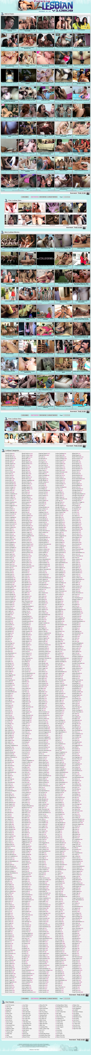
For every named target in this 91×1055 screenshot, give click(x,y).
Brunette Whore (25, 567)
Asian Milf (7, 695)
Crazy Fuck (24, 732)
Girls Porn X (76, 1020)
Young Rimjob (75, 983)
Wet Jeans (74, 904)
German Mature (42, 525)
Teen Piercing (75, 789)
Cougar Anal (25, 708)
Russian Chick (75, 470)
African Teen (8, 473)
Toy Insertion (75, 849)
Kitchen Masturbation (44, 812)
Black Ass (7, 911)
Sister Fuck (74, 557)
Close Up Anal (25, 668)
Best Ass (7, 810)
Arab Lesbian (8, 654)
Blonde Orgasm (25, 462)
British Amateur (25, 502)
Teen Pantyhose (75, 785)
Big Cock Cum (8, 857)
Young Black (75, 966)
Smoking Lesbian (76, 619)
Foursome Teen (42, 493)
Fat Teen (24, 963)
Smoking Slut (75, 624)
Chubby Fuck (25, 636)
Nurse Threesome (59, 722)
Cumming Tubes (44, 1027)
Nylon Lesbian (58, 728)
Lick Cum (57, 490)
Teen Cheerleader (76, 730)
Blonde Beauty (8, 968)
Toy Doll (74, 847)
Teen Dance (75, 740)
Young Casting (75, 972)
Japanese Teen (42, 784)
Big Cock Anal (8, 852)
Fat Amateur (25, 943)
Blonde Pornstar (25, 463)
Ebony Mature (25, 901)
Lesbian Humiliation (43, 926)
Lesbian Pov (41, 966)
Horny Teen (41, 686)
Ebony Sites (42, 1010)
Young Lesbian (75, 982)
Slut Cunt (74, 602)
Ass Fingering (8, 718)
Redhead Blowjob (59, 946)
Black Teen (7, 951)
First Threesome (42, 463)
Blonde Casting (8, 975)
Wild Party (74, 950)
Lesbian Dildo (42, 901)
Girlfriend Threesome (44, 544)
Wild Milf (74, 945)
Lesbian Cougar (42, 899)
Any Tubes (38, 443)
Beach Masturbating (9, 790)
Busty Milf (24, 592)
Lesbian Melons (42, 940)
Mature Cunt (58, 532)
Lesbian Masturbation (44, 938)
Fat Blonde (24, 948)
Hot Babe (41, 688)
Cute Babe (24, 767)
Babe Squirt (8, 742)
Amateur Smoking (9, 550)
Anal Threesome (9, 648)
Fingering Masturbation (27, 992)
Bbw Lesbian (8, 769)
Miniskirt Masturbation (60, 658)
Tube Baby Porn (27, 1021)
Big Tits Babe (8, 884)
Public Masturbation (60, 896)
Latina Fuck (41, 844)
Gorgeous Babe (42, 560)
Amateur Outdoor (9, 539)
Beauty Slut (8, 807)
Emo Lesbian (25, 916)
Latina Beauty (42, 836)
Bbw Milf (7, 774)
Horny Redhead (42, 685)
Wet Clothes (75, 903)
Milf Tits (57, 651)
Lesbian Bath (42, 883)
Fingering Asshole (26, 990)
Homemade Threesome (44, 658)
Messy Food (58, 596)
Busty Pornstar (25, 596)
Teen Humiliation (76, 770)
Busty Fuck (24, 587)
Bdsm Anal (7, 784)
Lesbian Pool (42, 963)
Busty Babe (24, 579)
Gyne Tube (66, 443)
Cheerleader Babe (26, 628)
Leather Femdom (43, 869)
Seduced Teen (75, 503)
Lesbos (58, 1028)
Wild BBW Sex (77, 1015)
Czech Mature (25, 794)
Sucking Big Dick (76, 686)
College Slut (25, 703)
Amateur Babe (8, 478)
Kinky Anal (41, 797)
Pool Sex (57, 834)
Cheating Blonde (26, 616)
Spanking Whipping (76, 643)
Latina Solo (41, 862)
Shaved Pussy (75, 542)
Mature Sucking (59, 586)
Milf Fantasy (58, 612)
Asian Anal (7, 658)
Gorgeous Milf (42, 567)
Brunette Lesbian (26, 545)
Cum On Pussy (25, 750)
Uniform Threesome (77, 869)
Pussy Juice (58, 908)
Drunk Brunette (25, 859)
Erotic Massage (25, 921)
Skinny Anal (75, 560)
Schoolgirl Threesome (77, 495)
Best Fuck (7, 815)
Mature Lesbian (59, 559)
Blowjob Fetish (25, 482)
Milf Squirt (58, 641)
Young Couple (75, 975)
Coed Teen (24, 691)
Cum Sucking (25, 757)
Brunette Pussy (25, 555)
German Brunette (43, 520)
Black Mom (8, 933)
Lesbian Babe (42, 881)
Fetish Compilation (26, 982)
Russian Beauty (75, 463)
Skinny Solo (75, 589)
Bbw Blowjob (8, 760)
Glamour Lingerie (43, 550)
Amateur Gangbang (9, 517)
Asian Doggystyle (9, 675)
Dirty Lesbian (25, 827)
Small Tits (74, 606)
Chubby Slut (25, 646)
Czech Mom (25, 797)
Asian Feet (7, 678)
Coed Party (24, 690)
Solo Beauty (75, 628)
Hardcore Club (42, 631)
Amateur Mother (9, 532)
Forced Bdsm (42, 488)
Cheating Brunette (26, 618)
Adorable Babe (8, 455)
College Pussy (25, 701)
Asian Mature (8, 693)
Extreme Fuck (25, 931)
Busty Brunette (25, 584)
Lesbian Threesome (59, 472)
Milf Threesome (59, 649)
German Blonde (42, 519)
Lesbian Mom (42, 943)
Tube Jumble (79, 225)
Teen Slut (74, 797)
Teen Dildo (74, 743)
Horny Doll (41, 670)
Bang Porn (52, 213)
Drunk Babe (25, 856)
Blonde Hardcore (26, 453)
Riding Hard (75, 453)
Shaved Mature (75, 537)
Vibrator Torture (76, 874)
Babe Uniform (8, 743)
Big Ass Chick (8, 831)
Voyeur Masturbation (77, 899)
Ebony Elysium (26, 1035)
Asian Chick (8, 670)
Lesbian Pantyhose (43, 958)
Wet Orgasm (75, 908)
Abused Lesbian (9, 453)
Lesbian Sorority (42, 990)
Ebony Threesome (26, 914)
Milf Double (58, 611)
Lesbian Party (42, 960)
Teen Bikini (75, 725)
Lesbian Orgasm (42, 953)
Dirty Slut (24, 834)
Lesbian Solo (42, 988)
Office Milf (58, 733)
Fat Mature (24, 956)
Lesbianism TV (60, 1018)
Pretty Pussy (58, 889)
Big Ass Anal (8, 821)
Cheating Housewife (26, 621)
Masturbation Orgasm (60, 510)
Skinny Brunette (76, 572)
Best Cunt (7, 814)
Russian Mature (75, 480)
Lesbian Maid (42, 935)
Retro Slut (57, 985)
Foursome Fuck (42, 492)
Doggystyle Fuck (26, 841)
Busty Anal (24, 576)
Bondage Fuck (25, 485)
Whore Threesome (76, 928)
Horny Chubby (42, 666)
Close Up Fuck (25, 670)
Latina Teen (41, 866)
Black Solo (7, 948)
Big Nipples (8, 879)
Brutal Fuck (24, 572)
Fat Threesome (25, 965)
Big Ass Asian (8, 822)
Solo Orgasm (75, 634)
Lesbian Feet (42, 909)
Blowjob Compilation (27, 480)
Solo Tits (74, 639)
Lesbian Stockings (59, 458)
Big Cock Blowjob (9, 854)
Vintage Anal (75, 876)
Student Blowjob (76, 673)
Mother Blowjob (59, 693)
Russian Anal (75, 460)
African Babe (8, 468)
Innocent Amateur (43, 711)
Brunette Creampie (26, 534)
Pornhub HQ (25, 225)
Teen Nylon (75, 779)
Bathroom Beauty (9, 752)
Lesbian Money (42, 945)
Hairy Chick (41, 604)
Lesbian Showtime (61, 1020)
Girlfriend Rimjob (43, 540)
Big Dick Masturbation (10, 873)
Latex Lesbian (42, 824)
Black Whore (8, 958)
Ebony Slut (24, 909)
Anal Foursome (8, 624)
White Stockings (76, 916)
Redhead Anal (58, 941)
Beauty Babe (8, 794)
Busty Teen (24, 599)
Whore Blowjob (76, 918)
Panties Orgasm (59, 784)
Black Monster (8, 935)
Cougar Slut (24, 713)
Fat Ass (23, 945)
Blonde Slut (24, 468)
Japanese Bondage (43, 765)
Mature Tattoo (58, 587)
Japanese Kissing (43, 770)
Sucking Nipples (76, 695)
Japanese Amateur (43, 755)
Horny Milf (41, 678)
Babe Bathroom (8, 732)
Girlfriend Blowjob (43, 537)
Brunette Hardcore (26, 544)
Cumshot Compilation (27, 760)
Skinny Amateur (76, 559)
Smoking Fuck (75, 618)
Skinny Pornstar (76, 586)
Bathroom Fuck (8, 753)
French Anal (41, 497)
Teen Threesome (76, 810)
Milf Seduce (58, 636)
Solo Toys (74, 641)
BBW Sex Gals (43, 1021)
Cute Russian (25, 780)
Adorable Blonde (9, 456)
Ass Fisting (7, 720)
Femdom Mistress (26, 975)
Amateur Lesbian (9, 527)
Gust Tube (52, 443)
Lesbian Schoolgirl (43, 975)
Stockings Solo (75, 661)
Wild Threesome (76, 956)
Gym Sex (41, 591)
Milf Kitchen (58, 623)
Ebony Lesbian (25, 898)
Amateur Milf (8, 529)
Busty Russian (25, 597)
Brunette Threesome (26, 566)
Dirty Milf (24, 829)
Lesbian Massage (43, 936)
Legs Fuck (41, 874)
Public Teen (58, 899)
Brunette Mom (25, 549)
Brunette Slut (25, 557)
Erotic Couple (25, 919)
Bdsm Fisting (8, 785)
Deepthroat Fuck (26, 807)
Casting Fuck (25, 604)
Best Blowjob (8, 812)
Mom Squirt (58, 678)
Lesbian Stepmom (59, 456)
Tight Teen (74, 837)
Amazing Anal (8, 572)
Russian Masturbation (77, 478)
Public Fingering (59, 894)
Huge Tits (41, 708)
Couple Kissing (25, 720)
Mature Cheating (59, 529)
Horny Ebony (42, 671)
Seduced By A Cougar (77, 502)
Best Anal (7, 809)
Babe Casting (8, 735)
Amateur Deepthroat (10, 502)
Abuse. (46, 1046)
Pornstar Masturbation (60, 849)
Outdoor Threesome (60, 777)
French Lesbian (42, 500)
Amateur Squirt (8, 554)
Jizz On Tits (41, 794)
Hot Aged (59, 1013)
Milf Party (57, 629)
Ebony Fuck (25, 893)
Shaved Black (75, 525)
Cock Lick (24, 685)
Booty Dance (25, 492)
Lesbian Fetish (42, 911)
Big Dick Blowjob (9, 866)
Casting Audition (26, 602)
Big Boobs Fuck (9, 846)
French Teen (41, 503)
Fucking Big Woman (44, 1033)
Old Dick (57, 740)
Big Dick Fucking (9, 871)
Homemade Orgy (43, 654)
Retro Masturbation (59, 980)
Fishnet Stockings (43, 475)
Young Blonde (75, 968)
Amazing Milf (8, 587)
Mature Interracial (59, 552)
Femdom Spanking (26, 978)
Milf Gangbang (59, 618)
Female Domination (26, 970)
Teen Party (74, 787)
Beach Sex (7, 792)
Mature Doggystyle (59, 535)
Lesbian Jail (41, 928)
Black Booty (8, 919)
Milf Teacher (58, 648)
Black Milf (7, 931)
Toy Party (74, 851)
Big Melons (8, 876)
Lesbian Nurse (42, 948)
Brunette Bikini (25, 524)
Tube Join (25, 213)
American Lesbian (9, 599)
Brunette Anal (25, 514)
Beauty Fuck (8, 800)
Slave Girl (74, 596)
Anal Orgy (7, 634)
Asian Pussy (8, 705)
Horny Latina (42, 675)
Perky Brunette (58, 804)
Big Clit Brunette (9, 849)
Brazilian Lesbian (26, 498)
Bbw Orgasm (8, 775)
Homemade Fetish (43, 648)
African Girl (8, 470)
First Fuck (41, 460)
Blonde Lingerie (25, 456)
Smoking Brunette (76, 612)
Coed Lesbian (25, 688)
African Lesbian (9, 472)
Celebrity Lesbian (26, 609)
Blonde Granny (8, 992)
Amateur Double (9, 508)
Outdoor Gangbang (59, 769)
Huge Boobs (41, 691)
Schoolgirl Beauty (76, 490)
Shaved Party (75, 540)
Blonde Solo (25, 470)
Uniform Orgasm (76, 867)
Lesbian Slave (42, 985)
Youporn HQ (66, 431)
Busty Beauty (25, 581)
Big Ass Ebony (8, 832)
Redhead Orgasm (59, 958)
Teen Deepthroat (76, 742)
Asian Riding (8, 706)
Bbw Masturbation (9, 772)
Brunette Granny (26, 542)
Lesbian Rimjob (42, 973)
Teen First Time (75, 758)
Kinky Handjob (42, 800)
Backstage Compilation (10, 745)
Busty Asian (25, 577)
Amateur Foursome (9, 514)
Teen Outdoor (75, 784)
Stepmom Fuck (75, 654)
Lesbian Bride (42, 891)
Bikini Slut (7, 903)
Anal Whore (8, 651)
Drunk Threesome (26, 873)
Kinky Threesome (43, 809)
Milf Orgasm (58, 626)
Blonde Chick (8, 978)
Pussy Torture (58, 921)
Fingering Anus (25, 988)
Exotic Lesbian (25, 926)
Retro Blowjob (58, 973)
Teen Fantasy (75, 752)
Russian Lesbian (76, 477)
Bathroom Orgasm (9, 755)
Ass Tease (7, 725)
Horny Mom (41, 680)
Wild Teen (74, 955)
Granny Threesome (43, 581)
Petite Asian (58, 810)
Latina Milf (41, 852)
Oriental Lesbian (59, 758)
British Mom (25, 510)
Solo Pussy (74, 636)
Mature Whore (58, 594)
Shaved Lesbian (76, 535)
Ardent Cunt (38, 213)
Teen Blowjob (75, 727)
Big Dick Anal (8, 864)
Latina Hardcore (42, 847)
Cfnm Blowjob (25, 612)
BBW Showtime (43, 1023)
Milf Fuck (57, 616)
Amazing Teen (8, 591)
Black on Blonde (9, 960)
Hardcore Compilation (44, 633)
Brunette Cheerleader (27, 529)
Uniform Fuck (75, 864)
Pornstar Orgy (58, 852)
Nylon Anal (58, 725)
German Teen (42, 529)
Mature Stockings (59, 582)
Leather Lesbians (43, 871)
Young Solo (75, 988)
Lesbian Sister (42, 983)
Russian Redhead (76, 485)
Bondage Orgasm (26, 487)
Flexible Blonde (42, 480)
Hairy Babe (41, 597)
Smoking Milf (75, 623)
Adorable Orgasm (9, 463)
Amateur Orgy (8, 537)
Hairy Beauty (42, 599)
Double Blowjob (26, 846)
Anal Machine (8, 631)
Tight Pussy (75, 836)
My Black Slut (43, 1016)
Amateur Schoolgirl (9, 547)
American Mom (9, 604)
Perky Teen (58, 807)
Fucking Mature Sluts (45, 1037)
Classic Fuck (25, 651)
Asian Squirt (8, 711)
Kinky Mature (42, 805)
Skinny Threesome (76, 592)
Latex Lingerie (42, 826)
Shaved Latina (75, 534)
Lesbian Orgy (42, 955)
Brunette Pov (25, 554)
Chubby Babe (25, 633)
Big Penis (7, 881)
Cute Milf (24, 779)
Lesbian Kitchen (42, 931)
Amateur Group (8, 519)
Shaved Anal (75, 519)
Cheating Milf (25, 623)
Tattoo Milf (74, 705)
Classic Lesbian (25, 654)
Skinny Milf (75, 582)
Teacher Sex (75, 708)
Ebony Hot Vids (43, 1005)
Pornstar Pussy (58, 857)
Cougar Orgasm (25, 711)
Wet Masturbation (76, 906)
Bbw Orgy (7, 777)
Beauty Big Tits (8, 795)
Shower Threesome (76, 555)
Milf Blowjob (58, 604)
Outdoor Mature (59, 774)
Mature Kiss (58, 554)
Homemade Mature (43, 653)
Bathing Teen (8, 750)
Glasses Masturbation (44, 559)
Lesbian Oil (41, 951)
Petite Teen (58, 821)
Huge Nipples (42, 703)
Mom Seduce (58, 675)
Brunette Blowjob (26, 525)
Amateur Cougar (9, 495)
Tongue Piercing (76, 846)
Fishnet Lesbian (42, 472)
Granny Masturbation (44, 577)
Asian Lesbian (8, 688)
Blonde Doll (8, 983)
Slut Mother (75, 604)
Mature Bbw (58, 517)
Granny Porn (60, 1010)
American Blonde (9, 594)
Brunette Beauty (25, 520)
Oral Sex (57, 750)
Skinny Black (75, 567)
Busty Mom (24, 594)
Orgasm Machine (59, 753)
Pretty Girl (57, 886)
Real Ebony (58, 931)
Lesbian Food (42, 916)
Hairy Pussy (41, 619)
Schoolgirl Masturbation (77, 493)
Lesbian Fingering (43, 913)
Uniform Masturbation (77, 866)
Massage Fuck (58, 502)
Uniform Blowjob (76, 859)
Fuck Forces (38, 225)
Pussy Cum (58, 901)
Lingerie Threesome (60, 498)
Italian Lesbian (42, 752)
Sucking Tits (75, 696)
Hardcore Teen (42, 643)
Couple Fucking (25, 718)
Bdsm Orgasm (8, 787)
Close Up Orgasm (26, 675)
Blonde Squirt (25, 472)
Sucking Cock (75, 690)
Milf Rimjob (58, 634)
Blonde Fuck (8, 988)
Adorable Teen (8, 465)
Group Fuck (41, 586)
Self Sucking (75, 505)
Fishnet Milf (41, 473)
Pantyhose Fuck (59, 789)
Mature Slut (58, 577)
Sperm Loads (75, 648)
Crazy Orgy (24, 735)
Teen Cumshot (75, 737)
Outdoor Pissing (59, 775)
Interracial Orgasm (43, 743)
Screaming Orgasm (76, 498)
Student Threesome (76, 680)
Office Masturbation (60, 732)
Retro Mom (58, 983)
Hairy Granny (42, 607)
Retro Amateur (58, 966)
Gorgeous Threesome (44, 569)
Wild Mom (74, 946)
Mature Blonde (58, 524)
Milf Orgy (57, 628)
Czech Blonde (25, 787)
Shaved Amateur (76, 517)
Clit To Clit (24, 666)
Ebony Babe (25, 879)
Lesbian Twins (58, 477)
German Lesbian (42, 524)
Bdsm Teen (7, 789)
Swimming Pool (76, 700)
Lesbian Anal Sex (43, 878)
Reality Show (58, 936)
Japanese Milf (42, 779)
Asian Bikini (8, 666)
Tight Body (74, 832)
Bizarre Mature (8, 908)
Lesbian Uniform (59, 478)
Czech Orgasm (25, 799)
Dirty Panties (25, 832)
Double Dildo (25, 847)
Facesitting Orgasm (26, 933)
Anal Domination (9, 618)
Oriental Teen (58, 760)
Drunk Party (25, 867)
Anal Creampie (8, 612)
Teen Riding (75, 794)
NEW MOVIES (43, 197)
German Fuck (42, 522)
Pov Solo (57, 874)
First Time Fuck (42, 465)
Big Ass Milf (8, 837)
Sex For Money (75, 507)
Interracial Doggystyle (44, 732)
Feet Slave (24, 968)
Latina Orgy (41, 857)
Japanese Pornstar (43, 782)
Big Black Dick (8, 844)
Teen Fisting (75, 760)
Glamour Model (42, 552)
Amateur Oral (8, 534)
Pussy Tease (58, 919)
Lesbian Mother (42, 946)
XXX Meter (76, 1018)
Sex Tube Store (26, 1018)
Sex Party (74, 510)
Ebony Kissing (25, 896)
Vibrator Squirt (75, 873)
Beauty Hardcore (9, 802)
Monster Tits (58, 690)
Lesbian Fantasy (42, 908)
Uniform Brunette (76, 861)
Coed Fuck (24, 686)
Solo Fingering (75, 631)
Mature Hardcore (59, 550)
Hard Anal (41, 624)
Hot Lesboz (59, 1015)
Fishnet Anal (42, 470)
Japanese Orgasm (43, 780)
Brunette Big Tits (26, 522)
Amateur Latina (8, 525)
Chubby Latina (25, 638)
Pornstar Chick (58, 844)
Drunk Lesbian (25, 862)
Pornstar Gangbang (59, 847)
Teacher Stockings (76, 710)
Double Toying (25, 854)
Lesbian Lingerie (43, 933)
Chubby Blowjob (26, 634)
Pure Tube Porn (26, 1013)
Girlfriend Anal (42, 535)
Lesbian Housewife (43, 925)
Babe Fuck (7, 738)
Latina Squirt (42, 864)
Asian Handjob (8, 683)
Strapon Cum (75, 665)
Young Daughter (76, 977)
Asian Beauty (8, 663)
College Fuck (25, 695)
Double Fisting (25, 851)
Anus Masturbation (9, 653)
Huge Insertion (42, 701)
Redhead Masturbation (60, 955)
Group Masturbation (43, 587)
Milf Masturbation (59, 624)
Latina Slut (41, 861)
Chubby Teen (25, 648)
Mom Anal (57, 663)
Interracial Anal (42, 722)
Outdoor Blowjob (59, 763)
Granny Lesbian (42, 576)
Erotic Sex (24, 923)
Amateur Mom (8, 530)
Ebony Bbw (24, 881)
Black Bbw (7, 914)
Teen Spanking (75, 800)
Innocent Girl (42, 717)
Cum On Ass (25, 747)
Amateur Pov (8, 540)
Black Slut (7, 946)
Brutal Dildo (25, 571)
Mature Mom (58, 564)
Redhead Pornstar (59, 960)
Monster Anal (58, 681)
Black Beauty (8, 916)
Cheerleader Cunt (26, 629)
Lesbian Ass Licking (43, 879)
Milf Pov (57, 633)
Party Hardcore (58, 797)
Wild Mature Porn (77, 1016)
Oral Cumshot (58, 747)
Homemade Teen (42, 656)
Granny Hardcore (43, 574)
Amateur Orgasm (9, 535)
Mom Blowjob (58, 665)
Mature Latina (58, 557)
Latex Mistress (42, 827)
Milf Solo (57, 638)
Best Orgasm (8, 819)
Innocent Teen (42, 720)
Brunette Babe (25, 517)
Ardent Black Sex (27, 1023)
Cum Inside (24, 745)
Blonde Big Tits (8, 970)
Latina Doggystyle (43, 842)
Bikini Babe (8, 896)
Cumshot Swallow (26, 762)
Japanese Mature (42, 777)
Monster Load (58, 686)
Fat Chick (24, 951)
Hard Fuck (41, 626)
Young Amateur (75, 958)
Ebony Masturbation (26, 899)
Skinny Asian (75, 562)
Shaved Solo (75, 545)
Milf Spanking (58, 639)
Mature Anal (58, 514)
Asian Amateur (8, 656)
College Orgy (25, 698)
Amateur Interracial (9, 524)
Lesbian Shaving (42, 980)
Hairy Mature (42, 616)
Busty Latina (25, 589)
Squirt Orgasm (75, 651)
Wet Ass (74, 901)
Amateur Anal (8, 475)
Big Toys (7, 894)
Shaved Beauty (75, 524)
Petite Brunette (58, 814)
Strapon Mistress (76, 668)
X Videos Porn (76, 1023)
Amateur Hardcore (9, 522)
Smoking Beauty (76, 609)
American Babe (8, 592)
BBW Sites (42, 1025)
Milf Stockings (58, 643)
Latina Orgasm (42, 856)
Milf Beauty (58, 601)
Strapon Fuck (75, 666)
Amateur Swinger (9, 560)
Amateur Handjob (9, 520)
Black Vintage (8, 956)
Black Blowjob (8, 918)
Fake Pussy (24, 938)
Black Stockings (9, 950)
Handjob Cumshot (43, 623)
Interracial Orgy (42, 745)
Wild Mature (75, 943)
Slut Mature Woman (78, 1011)
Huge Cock (41, 693)
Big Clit (7, 847)
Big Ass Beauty (8, 826)
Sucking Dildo (75, 693)
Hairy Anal (41, 594)
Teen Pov (74, 790)
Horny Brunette (42, 665)
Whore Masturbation (77, 921)
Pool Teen (57, 837)
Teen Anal (74, 713)
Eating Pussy (25, 874)
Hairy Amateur (42, 592)
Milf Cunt (57, 607)
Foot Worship (42, 487)
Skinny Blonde (75, 569)
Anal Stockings (8, 643)
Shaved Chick (75, 530)
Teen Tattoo (75, 809)
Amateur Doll (8, 507)
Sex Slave (74, 512)
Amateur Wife (8, 571)
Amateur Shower (9, 549)
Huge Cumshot (42, 695)
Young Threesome (76, 992)
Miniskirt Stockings (60, 661)
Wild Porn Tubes (38, 431)
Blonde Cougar (8, 980)
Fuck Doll (41, 505)
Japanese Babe (42, 760)
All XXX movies (11, 213)
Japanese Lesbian (43, 772)
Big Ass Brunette (9, 829)
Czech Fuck (24, 790)
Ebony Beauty (25, 883)
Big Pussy (7, 883)
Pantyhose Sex (58, 792)
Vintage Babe (75, 878)
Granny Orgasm (42, 579)
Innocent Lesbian (43, 718)
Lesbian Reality (42, 972)
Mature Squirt (58, 581)
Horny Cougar (42, 668)
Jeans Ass (41, 787)
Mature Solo (58, 579)
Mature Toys (58, 592)
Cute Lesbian (25, 777)
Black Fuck (7, 926)
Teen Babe (74, 718)
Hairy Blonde (42, 601)
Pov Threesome (59, 876)
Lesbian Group (42, 921)
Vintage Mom (75, 889)
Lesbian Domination (43, 904)
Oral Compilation (59, 743)
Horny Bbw (41, 661)
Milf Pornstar (58, 631)
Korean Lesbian (42, 815)
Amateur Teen (8, 564)
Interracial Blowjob (43, 727)
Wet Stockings (75, 913)
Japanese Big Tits (43, 762)
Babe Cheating (8, 737)
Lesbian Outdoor (42, 956)
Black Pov (7, 941)
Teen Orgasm (75, 780)
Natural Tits (58, 715)
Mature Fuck (58, 544)
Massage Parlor (59, 507)
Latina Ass (41, 834)
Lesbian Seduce (42, 978)
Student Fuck (75, 675)
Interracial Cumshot (43, 728)
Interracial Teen (42, 748)
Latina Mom (41, 854)
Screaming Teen (76, 500)
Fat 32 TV (42, 1030)
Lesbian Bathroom (43, 884)
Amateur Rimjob (9, 545)
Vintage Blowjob (76, 879)
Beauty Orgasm (8, 804)
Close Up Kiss (25, 671)
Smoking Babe (75, 607)
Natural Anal (58, 705)
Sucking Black (75, 688)
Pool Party (57, 832)
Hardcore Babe (42, 629)
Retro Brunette (58, 975)
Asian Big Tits (8, 665)
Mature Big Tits (59, 522)
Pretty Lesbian (58, 888)
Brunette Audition (26, 515)
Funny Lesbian (42, 508)
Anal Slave (7, 641)
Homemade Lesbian (43, 651)
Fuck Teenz (59, 1008)
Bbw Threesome (9, 782)
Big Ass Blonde (8, 827)
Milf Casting (58, 606)
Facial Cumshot (25, 936)
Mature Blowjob (59, 525)
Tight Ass (74, 831)
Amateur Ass (8, 477)
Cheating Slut (25, 626)
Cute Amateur (25, 765)
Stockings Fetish (76, 658)
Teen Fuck (74, 762)
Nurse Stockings (59, 720)
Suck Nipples (75, 681)
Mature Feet (58, 539)
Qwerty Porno (66, 225)
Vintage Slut (75, 894)
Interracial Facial (43, 733)
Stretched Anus (75, 670)
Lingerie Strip (58, 497)
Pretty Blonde (58, 881)
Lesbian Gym (42, 923)
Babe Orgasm (8, 740)
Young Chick (75, 973)
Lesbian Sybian (59, 465)
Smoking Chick (75, 614)
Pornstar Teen (58, 862)
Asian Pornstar (8, 701)
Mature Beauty (58, 519)
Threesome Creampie (77, 821)
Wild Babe (74, 931)
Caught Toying (25, 607)
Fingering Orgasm (43, 453)
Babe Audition (8, 730)
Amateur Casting (9, 487)
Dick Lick (24, 809)
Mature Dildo (58, 534)
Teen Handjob (75, 769)
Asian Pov (7, 703)
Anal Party (7, 638)
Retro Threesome (59, 987)
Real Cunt (57, 930)
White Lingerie (75, 914)
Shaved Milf (75, 539)
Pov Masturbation (59, 869)
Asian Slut (7, 708)
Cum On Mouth (25, 748)
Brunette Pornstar (26, 552)
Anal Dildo (7, 614)
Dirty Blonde (25, 821)
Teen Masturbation (76, 777)
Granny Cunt (42, 571)
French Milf (41, 502)
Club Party (24, 681)
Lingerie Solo (58, 495)
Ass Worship (8, 727)
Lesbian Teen (58, 470)
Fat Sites (42, 1032)
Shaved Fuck (75, 532)
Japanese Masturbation (44, 775)
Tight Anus (74, 829)
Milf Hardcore (58, 621)
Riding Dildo (58, 992)
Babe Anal (7, 728)
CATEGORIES (25, 197)
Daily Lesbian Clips (44, 1028)
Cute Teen (24, 782)
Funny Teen (41, 510)
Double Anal (25, 844)
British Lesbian (25, 505)
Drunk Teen (24, 871)
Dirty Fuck (24, 826)
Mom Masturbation (59, 671)
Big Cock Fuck (8, 859)
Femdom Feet (25, 972)
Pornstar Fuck (58, 846)
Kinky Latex (41, 802)
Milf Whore (58, 654)
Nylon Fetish (58, 727)
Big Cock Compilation (10, 856)
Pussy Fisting (58, 903)
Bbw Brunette (8, 762)
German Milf (42, 527)
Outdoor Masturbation (60, 772)
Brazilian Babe (25, 497)
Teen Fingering (75, 757)
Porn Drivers (52, 225)
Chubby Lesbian (26, 639)
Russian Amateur (76, 458)
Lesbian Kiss (42, 930)
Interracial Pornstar (43, 747)
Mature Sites (76, 1005)
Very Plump (76, 1013)
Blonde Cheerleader (9, 977)
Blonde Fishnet (8, 987)
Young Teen (75, 990)
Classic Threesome (26, 658)
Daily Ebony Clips (27, 1028)
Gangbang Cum (42, 512)
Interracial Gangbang (43, 737)
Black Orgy (7, 938)
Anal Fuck (7, 626)
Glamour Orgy (42, 554)
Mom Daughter (59, 668)
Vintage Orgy (75, 893)
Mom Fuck (58, 670)
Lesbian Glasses (42, 919)
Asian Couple (8, 671)
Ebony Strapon (25, 911)
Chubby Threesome (26, 649)
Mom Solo (57, 676)
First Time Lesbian (43, 467)
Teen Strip (74, 805)
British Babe (25, 503)
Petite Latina (58, 817)
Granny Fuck (42, 572)
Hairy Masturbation (43, 614)
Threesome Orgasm (76, 824)
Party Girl (57, 795)
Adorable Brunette (9, 458)
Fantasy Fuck (25, 941)
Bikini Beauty (8, 898)
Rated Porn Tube (27, 1015)
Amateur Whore (9, 569)
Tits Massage (75, 842)
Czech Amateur (25, 784)
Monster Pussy (58, 688)
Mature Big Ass (59, 520)
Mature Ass (58, 515)
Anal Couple (8, 611)
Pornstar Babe (58, 841)
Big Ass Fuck (8, 834)
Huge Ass (41, 690)
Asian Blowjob (8, 668)
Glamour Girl (42, 547)
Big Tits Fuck (8, 889)
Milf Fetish (58, 614)
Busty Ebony (25, 586)
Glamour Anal (42, 545)
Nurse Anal (58, 718)
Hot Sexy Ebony (44, 1011)
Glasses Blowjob (42, 555)
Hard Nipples (42, 628)
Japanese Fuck (42, 767)
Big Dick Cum (8, 869)
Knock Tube (79, 443)
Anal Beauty (8, 607)
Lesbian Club (42, 896)
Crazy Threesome (26, 738)
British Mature (25, 507)
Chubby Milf (25, 643)
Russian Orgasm (76, 483)
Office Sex (57, 735)
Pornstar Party (58, 854)
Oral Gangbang (59, 748)
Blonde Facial (8, 985)
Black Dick (7, 925)
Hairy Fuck (41, 606)
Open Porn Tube (77, 1028)
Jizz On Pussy (42, 792)
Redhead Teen (58, 963)
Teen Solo (74, 799)
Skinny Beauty (75, 566)
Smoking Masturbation (77, 621)
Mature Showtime (61, 1037)
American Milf (8, 602)
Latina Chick (42, 839)
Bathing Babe (8, 747)
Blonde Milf (25, 458)
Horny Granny (42, 673)
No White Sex (43, 1018)
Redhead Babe (58, 943)
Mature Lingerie (59, 560)
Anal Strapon (8, 644)
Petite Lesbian (58, 819)
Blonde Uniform (26, 477)
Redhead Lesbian (59, 953)
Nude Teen (57, 717)
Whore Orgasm (75, 925)
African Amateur (9, 467)
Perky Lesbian (58, 805)
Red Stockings (58, 940)
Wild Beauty (75, 935)
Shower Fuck (75, 550)
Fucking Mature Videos (62, 1005)
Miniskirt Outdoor (59, 659)
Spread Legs (75, 649)
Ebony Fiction (26, 1037)
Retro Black (58, 970)
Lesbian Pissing (42, 961)
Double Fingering (26, 849)
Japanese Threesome (43, 785)
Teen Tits (74, 812)
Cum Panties (25, 753)
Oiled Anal (57, 737)
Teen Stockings (75, 804)
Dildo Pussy (25, 812)
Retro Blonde (58, 972)
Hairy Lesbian (42, 612)
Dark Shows (26, 1030)
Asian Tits (7, 715)
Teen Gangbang (75, 763)
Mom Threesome (59, 680)
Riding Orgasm (75, 455)
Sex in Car (74, 514)
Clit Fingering (25, 659)
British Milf (24, 508)
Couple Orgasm (25, 722)
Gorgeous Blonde (43, 562)
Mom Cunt (57, 666)
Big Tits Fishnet (9, 888)
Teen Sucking (75, 807)
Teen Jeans (74, 772)
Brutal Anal (24, 569)
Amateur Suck (8, 559)
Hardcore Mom (42, 636)
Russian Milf (75, 482)
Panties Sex (58, 785)
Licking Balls (58, 492)
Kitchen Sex (41, 814)
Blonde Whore (25, 478)
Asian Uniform (8, 717)
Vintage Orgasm (76, 891)
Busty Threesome (26, 601)
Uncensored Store (11, 431)
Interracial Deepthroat (44, 730)
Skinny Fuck (75, 574)
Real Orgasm (58, 933)
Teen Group (75, 767)
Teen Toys (74, 814)
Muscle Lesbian (59, 703)
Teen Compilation (76, 733)
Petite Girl (57, 815)
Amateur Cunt (8, 500)
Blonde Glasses (8, 990)
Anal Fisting (8, 623)
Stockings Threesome (77, 663)
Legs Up (41, 876)
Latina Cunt (41, 841)
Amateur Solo (8, 552)
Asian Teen (7, 713)
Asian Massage (8, 690)
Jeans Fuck (41, 789)
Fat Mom (24, 960)
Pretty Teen (58, 891)
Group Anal (41, 582)
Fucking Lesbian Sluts (45, 1035)
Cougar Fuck (25, 710)
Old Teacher (58, 742)
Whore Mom (75, 923)
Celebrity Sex (25, 611)
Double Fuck (25, 852)
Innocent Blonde (42, 713)
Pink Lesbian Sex (77, 1006)
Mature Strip (58, 584)
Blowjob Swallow (26, 483)
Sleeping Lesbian (76, 599)
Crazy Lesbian (25, 733)
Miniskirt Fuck (58, 656)
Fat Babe (24, 946)
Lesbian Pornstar (42, 965)
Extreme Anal (25, 928)
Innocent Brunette (43, 715)
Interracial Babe (42, 723)
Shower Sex (75, 554)
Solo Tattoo (75, 638)
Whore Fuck (75, 919)
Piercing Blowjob (59, 822)
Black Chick (8, 921)
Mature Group (58, 547)
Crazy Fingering (25, 730)
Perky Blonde (58, 802)
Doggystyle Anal (26, 839)
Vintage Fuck (75, 881)
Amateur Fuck (8, 515)
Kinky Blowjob (42, 799)
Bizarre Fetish (8, 904)
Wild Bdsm (74, 933)
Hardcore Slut (42, 641)
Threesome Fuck (76, 822)
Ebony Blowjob (25, 884)
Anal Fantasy (8, 619)
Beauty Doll (8, 799)
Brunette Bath (25, 519)
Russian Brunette (76, 468)
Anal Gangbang (8, 628)
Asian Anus (7, 659)
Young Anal (75, 960)
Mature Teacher (59, 589)
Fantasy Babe (25, 940)
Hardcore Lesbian (43, 634)
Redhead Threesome (60, 965)
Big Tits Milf (8, 893)
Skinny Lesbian (75, 577)
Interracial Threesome (44, 750)
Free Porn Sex (76, 1025)
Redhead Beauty (59, 945)
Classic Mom (25, 656)
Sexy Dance (75, 515)
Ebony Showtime (44, 1008)
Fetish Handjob (25, 985)
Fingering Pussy (42, 455)
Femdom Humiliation (27, 973)
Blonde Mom (25, 460)
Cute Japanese (25, 774)
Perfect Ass (58, 800)
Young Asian (75, 961)
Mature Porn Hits (61, 1035)
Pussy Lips (57, 911)
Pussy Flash (58, 904)
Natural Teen (58, 713)
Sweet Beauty (75, 698)
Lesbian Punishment (43, 968)
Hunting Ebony (43, 1015)
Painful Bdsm (58, 779)
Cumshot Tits (25, 763)
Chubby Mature (25, 641)
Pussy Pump (58, 914)
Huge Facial (41, 700)
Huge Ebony (41, 698)
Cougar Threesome (26, 715)
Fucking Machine (43, 507)
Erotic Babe (24, 918)
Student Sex (75, 678)
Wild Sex (74, 951)
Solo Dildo (74, 629)
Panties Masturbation (60, 782)
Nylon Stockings (59, 730)
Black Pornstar (8, 940)
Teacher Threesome (76, 711)
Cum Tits (24, 758)
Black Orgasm (8, 936)
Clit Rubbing (25, 665)
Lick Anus (57, 488)
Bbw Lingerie (8, 770)
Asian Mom (8, 696)
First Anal (41, 456)
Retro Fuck (58, 977)
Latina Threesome (43, 867)
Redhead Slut (58, 961)
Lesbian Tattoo (58, 467)
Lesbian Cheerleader (43, 893)
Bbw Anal (7, 758)
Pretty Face (58, 884)
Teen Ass (74, 715)
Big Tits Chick (8, 886)
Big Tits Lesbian (9, 891)
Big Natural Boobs (9, 878)
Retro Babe (58, 968)
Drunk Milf (24, 864)
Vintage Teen (75, 896)
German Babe (42, 517)
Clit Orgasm (25, 663)
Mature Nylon (58, 566)
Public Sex (57, 898)
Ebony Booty (25, 886)
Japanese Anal (42, 757)
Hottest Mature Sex (61, 1016)
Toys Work (74, 854)
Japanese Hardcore (43, 769)
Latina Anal (41, 832)
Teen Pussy (74, 792)
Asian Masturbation (9, 691)
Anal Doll (7, 616)
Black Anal (7, 909)
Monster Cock (58, 683)
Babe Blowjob (8, 733)
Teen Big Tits (75, 723)
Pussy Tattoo (58, 918)
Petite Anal (58, 809)
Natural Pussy (58, 711)
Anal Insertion (8, 629)
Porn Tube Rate (26, 1011)
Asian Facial (8, 676)
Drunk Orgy (24, 866)
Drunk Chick (25, 861)
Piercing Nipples (59, 824)
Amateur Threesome (10, 566)
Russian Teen (75, 487)
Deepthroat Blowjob (26, 805)
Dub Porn (66, 213)
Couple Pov (24, 723)
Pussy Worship (58, 923)
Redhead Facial (59, 950)
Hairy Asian (41, 596)
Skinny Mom (75, 584)
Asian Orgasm (8, 698)
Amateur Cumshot (9, 498)
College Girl (25, 696)
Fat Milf (24, 958)
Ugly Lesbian (75, 856)
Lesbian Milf (42, 941)
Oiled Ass (57, 738)
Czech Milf (24, 795)
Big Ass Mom (8, 839)
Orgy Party (57, 757)
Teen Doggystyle (76, 745)
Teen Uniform (75, 815)
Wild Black (74, 936)
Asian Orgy (7, 700)
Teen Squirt (75, 802)
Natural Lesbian (59, 708)
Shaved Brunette (76, 529)
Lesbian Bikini (42, 888)
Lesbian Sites (60, 1021)
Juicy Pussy (41, 795)
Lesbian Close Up (43, 894)
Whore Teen (75, 926)
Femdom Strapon (26, 980)
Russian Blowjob (76, 467)
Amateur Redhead (9, 542)
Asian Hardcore (8, 685)
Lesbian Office (42, 950)
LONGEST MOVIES (52, 197)
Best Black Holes (27, 1025)
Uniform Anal (75, 857)
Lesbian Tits (58, 473)
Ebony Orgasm (25, 906)
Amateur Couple (9, 497)
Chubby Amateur (26, 631)
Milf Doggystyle (59, 609)
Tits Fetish (74, 841)
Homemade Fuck (43, 649)
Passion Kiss (58, 799)
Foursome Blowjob (43, 490)
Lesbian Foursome (43, 918)
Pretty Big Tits (58, 879)
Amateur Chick (8, 490)
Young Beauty (75, 965)
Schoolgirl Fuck (76, 492)
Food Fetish (41, 483)
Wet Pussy (74, 911)
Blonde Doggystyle (9, 982)
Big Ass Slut (8, 841)
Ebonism (25, 1032)
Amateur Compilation (10, 493)
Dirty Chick (24, 824)
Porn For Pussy (76, 1021)
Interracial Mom (42, 742)
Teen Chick (74, 732)
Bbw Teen (7, 780)
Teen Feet (74, 753)
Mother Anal (58, 691)
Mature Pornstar (59, 571)
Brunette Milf (25, 547)
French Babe (42, 498)
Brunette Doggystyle (27, 535)
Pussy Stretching (59, 916)
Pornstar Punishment (60, 856)
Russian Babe (75, 462)
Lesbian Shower (42, 982)
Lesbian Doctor (42, 903)
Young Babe (75, 963)
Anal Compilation (9, 609)
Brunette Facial (25, 539)
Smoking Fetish (75, 616)
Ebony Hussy (43, 1006)
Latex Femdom (42, 822)
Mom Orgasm (58, 673)
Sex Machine (75, 508)
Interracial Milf (42, 740)
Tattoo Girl (74, 703)
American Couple (9, 597)
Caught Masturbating (27, 606)
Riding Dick (58, 990)
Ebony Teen (24, 913)
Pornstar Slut (58, 859)
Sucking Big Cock (76, 685)
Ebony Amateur (25, 876)
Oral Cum (57, 745)
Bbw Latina (8, 767)
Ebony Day (25, 1033)
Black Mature (8, 930)
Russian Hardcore (76, 475)
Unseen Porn (25, 431)
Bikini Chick (8, 899)
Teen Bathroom (75, 720)
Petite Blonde (58, 812)
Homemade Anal (42, 646)
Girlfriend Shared (43, 542)
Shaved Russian (76, 544)
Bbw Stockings (8, 779)
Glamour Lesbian (43, 549)
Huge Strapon (42, 706)
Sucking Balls (75, 683)
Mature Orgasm (59, 567)
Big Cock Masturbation (10, 861)
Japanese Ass (42, 758)
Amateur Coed (8, 492)
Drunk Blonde (25, 857)
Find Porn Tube (77, 1027)
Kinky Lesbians (42, 804)
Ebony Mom (25, 904)
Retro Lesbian (58, 978)
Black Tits (7, 955)
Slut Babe (74, 601)
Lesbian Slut (41, 987)
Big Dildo (7, 874)
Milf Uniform (58, 653)
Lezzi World (59, 1033)
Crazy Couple (25, 728)
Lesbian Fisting (42, 914)
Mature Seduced (59, 576)
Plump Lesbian (58, 827)
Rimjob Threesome (76, 456)
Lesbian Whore (59, 482)
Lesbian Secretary (43, 977)
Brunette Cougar (26, 532)
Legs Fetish (41, 873)
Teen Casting (75, 728)
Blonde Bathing (8, 966)
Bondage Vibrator (26, 488)
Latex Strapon (42, 831)
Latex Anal (41, 819)
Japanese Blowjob (43, 763)
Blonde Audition (9, 963)
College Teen (25, 705)
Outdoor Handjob (59, 770)
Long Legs (57, 500)
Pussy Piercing (58, 913)
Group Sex (41, 589)
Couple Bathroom (26, 717)
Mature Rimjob (59, 574)
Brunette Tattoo (25, 562)
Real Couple (58, 928)
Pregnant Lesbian (59, 878)
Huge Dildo (41, 696)
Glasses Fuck (42, 557)
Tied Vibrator (75, 826)
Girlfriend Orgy (42, 539)
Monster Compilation (60, 685)
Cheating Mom (25, 624)
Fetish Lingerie (25, 987)
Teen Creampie (75, 735)
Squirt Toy (74, 653)
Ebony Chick (25, 888)
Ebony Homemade (26, 894)
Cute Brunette (25, 770)
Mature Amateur (59, 512)
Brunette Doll (25, 537)
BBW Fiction (43, 1020)
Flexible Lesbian (42, 482)
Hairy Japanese (42, 609)
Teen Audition (75, 717)
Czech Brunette (25, 789)
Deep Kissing (25, 804)
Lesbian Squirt (58, 455)
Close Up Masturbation (27, 673)
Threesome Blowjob (77, 819)
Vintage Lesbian (76, 883)
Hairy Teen (41, 621)
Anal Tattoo (8, 646)
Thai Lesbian (75, 817)
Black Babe (7, 913)
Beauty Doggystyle (9, 797)
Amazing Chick (8, 582)
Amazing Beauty (9, 577)
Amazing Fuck (8, 584)
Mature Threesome (59, 591)
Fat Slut (24, 961)
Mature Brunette (59, 527)
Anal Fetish (7, 621)
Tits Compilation (76, 839)
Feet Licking (25, 966)
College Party (25, 700)
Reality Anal (58, 935)
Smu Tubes (25, 1020)
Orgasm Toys (58, 755)
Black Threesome (9, 953)
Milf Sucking (58, 646)
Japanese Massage (43, 774)
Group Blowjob (42, 584)
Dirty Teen (24, 836)
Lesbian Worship (59, 483)
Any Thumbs (25, 443)
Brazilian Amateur (26, 495)
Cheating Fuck (25, 619)
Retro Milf (57, 982)
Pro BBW (75, 1010)
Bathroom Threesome (10, 757)
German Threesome (43, 530)
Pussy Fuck (58, 906)
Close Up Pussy (25, 676)
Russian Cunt (75, 472)
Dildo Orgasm (25, 810)
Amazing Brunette (9, 581)
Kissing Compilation (43, 810)
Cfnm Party (24, 614)
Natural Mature (59, 710)
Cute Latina (24, 775)
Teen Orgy (74, 782)
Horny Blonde (42, 663)
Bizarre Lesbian (9, 906)
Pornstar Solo (58, 861)
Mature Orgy (58, 569)
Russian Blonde (75, 465)
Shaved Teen (75, 547)
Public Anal (58, 893)
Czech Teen (24, 800)
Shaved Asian (75, 520)
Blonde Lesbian (25, 455)
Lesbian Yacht (58, 485)
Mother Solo (58, 701)
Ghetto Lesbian (42, 532)
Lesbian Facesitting (43, 906)
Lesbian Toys (58, 475)
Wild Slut (74, 953)
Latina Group (42, 846)
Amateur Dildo (8, 503)
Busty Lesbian (25, 591)
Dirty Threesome (26, 837)
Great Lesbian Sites (61, 1011)
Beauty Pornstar (9, 805)
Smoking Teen (75, 626)
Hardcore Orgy (42, 639)
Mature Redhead (59, 572)
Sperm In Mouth (76, 644)
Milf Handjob (58, 619)
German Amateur (43, 514)
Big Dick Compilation (10, 867)
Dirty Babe (24, 817)
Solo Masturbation (76, 633)
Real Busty (58, 926)
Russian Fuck (75, 473)
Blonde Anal (8, 961)
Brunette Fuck (25, 540)
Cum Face (24, 743)
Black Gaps (25, 1027)
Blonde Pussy (25, 467)
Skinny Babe (75, 564)
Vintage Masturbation (77, 884)
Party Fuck (57, 794)
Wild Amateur (75, 930)
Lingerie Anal (58, 493)
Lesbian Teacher (59, 468)
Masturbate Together (60, 508)
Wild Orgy (74, 948)
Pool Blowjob (58, 829)
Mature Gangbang (59, 545)
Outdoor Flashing (59, 765)
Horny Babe (41, 659)
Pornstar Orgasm (59, 851)
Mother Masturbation (60, 696)
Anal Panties (8, 636)
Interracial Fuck (42, 735)
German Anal (42, 515)
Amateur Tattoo (8, 562)
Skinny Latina (75, 576)
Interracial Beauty (43, 725)
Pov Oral (57, 871)
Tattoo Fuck (75, 701)
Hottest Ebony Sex (44, 1013)
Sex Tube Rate (26, 1016)
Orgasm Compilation (60, 752)
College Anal (25, 693)
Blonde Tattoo (25, 473)
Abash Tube (79, 431)
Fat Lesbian (24, 955)
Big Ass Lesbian (9, 836)
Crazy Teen (24, 737)
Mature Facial (58, 537)
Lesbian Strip (58, 462)
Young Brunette (75, 970)
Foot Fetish (41, 485)
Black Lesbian (8, 928)
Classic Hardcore (26, 653)
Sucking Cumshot (76, 691)
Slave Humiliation (76, 597)
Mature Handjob (59, 549)
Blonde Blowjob (9, 973)
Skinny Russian (75, 587)
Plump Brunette (59, 826)
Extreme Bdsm (25, 930)
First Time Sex (42, 468)
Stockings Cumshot (76, 656)
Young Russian (75, 985)
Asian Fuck (7, 681)
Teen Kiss (74, 774)
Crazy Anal (24, 727)
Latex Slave (41, 829)
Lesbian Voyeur (59, 480)
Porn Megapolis (77, 1008)
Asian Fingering (9, 680)
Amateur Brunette (9, 485)
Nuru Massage (58, 723)
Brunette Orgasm (26, 550)
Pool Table (57, 836)
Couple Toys (25, 725)
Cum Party (24, 755)
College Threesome (26, 706)
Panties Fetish (58, 780)
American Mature (9, 601)
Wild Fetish (75, 940)
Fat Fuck (24, 953)
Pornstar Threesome (60, 864)
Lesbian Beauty (42, 886)
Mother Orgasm (59, 698)
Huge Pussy (41, 705)
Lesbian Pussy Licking (44, 970)
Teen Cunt (74, 738)
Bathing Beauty (8, 748)
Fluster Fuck (79, 213)
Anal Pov (7, 639)
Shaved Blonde (75, 527)
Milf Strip (57, 644)
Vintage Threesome (76, 898)
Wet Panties (75, 909)
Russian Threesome (76, 488)
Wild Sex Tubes (52, 431)
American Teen (8, 606)
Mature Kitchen (59, 555)
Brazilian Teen (25, 500)
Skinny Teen (75, 591)
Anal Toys (7, 649)
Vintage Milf (75, 888)
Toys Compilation (76, 852)
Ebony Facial (25, 891)
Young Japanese (76, 978)
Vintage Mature (75, 886)
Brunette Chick (25, 530)
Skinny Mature (75, 581)
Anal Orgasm (8, 633)
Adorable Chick (9, 460)
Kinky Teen (41, 807)
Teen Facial (75, 750)
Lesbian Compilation (43, 898)
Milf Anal (57, 597)
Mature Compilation (60, 530)
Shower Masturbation (77, 552)
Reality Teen (58, 938)
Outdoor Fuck (58, 767)
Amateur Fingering (9, 512)
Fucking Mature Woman (62, 1006)
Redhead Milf (58, 956)
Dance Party (25, 802)
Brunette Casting (26, 527)
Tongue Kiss (75, 844)
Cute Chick (24, 772)
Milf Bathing (58, 599)
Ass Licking (8, 723)
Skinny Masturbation (77, 579)
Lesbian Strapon (59, 460)
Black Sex (7, 945)
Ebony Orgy (25, 908)
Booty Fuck (24, 493)
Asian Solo (7, 710)
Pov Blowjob (58, 866)
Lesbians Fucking (59, 487)
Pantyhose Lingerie (59, 790)
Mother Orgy (58, 700)
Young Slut (74, 987)
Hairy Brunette (42, 602)
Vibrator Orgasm (76, 871)
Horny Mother (42, 681)
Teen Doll (74, 747)
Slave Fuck (74, 594)
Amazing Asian (8, 574)
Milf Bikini (58, 602)
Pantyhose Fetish (59, 787)
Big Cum (7, 862)
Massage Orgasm (59, 505)
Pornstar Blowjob (59, 842)
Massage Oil (58, 503)
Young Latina (75, 980)
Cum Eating (24, 742)
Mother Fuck (58, 695)
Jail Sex (40, 753)
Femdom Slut (25, 977)
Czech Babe (24, 785)
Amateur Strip (8, 557)
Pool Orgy (57, 831)
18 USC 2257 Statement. (40, 1046)
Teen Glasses (75, 765)
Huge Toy (41, 710)
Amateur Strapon (9, 555)
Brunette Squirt (25, 560)
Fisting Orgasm (42, 478)
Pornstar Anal (58, 839)
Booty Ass (24, 490)
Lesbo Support (60, 1027)
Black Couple (8, 923)
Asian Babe (7, 661)
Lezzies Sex (59, 1032)
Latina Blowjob (42, 837)
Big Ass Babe (8, 824)
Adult (11, 443)
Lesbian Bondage (43, 889)
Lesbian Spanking (59, 453)
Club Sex (24, 683)
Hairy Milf (41, 618)
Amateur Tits (8, 567)
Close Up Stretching (26, 678)
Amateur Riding (9, 544)
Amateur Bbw (8, 480)
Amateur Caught (9, 488)
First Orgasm (42, 462)
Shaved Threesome (76, 549)
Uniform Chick (75, 862)
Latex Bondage (42, 821)
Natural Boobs (58, 706)
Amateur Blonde (9, 482)
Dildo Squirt (25, 814)
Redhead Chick (59, 948)
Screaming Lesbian (76, 497)
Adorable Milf (8, 462)
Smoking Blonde (76, 611)
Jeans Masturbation (43, 790)
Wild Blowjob (75, 938)
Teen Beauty (75, 722)
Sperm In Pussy (75, 646)
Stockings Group (76, 659)
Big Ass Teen (8, 842)
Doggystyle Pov (25, 842)
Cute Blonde (25, 769)
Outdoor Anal (58, 762)
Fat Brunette (25, 950)
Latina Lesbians (42, 849)
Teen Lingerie (75, 775)
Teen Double (75, 748)
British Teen (25, 512)
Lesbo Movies (60, 1025)
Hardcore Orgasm (43, 638)
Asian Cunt (7, 673)
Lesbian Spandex (43, 992)
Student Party (75, 676)
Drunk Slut (24, 869)
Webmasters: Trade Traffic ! (34, 1049)
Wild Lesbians (75, 941)
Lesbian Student (59, 463)
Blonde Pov (24, 465)
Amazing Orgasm (9, 589)
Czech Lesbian (25, 792)
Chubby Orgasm (26, 644)
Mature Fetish (58, 540)
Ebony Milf (24, 903)
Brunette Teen (25, 564)
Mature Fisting (58, 542)
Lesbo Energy (60, 1023)
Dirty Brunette (25, 822)
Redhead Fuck (58, 951)
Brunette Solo (25, 559)
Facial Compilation (26, 935)
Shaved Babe (75, 522)
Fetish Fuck (24, 983)
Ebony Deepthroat (26, 889)
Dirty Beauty (25, 819)
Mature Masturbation (60, 562)
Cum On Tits (25, 752)
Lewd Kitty (59, 1030)
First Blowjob (42, 458)
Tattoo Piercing (75, 706)
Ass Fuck (7, 722)
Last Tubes (11, 225)
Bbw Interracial (8, 765)
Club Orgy (24, 680)
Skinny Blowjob (76, 571)
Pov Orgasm (58, 873)
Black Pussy (8, 943)
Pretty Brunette (58, 883)
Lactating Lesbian (43, 817)
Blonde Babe (8, 965)
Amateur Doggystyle (10, 505)
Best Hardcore (8, 817)
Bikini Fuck (8, 901)
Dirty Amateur (25, 815)
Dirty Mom (24, 831)
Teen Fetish (75, 755)
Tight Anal (74, 827)
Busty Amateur (25, 574)
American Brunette (9, 596)
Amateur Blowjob (9, 483)
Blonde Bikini (8, 972)
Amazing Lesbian (9, 586)
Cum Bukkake (25, 740)
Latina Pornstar (42, 859)
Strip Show (74, 671)
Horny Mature (42, 676)
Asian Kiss (7, 686)
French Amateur (42, 495)
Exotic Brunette (25, 925)
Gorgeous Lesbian (43, 566)
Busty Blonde (25, 582)
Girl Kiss (41, 534)
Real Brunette (58, 925)
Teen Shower (75, 795)
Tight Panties (75, 834)
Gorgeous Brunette (43, 564)
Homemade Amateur (43, 644)
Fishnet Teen (42, 477)
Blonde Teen (25, 475)
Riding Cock (58, 988)
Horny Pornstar (42, 683)
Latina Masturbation (43, 851)
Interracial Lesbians (43, 738)
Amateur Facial (8, 510)
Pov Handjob (58, 867)
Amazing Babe (8, 576)
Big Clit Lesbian (9, 851)
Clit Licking (25, 661)
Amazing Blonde (9, 579)
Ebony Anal (24, 878)
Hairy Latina (42, 611)
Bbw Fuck (7, 763)
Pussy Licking (58, 909)
